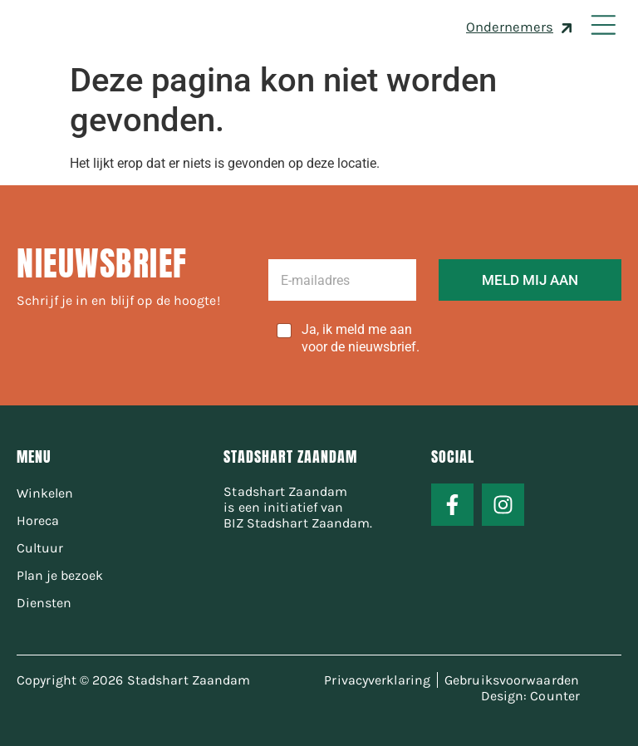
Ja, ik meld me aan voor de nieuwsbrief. (361, 338)
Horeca (38, 520)
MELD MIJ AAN (530, 280)
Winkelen (45, 493)
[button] (602, 27)
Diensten (44, 603)
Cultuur (40, 548)
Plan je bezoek (60, 575)
